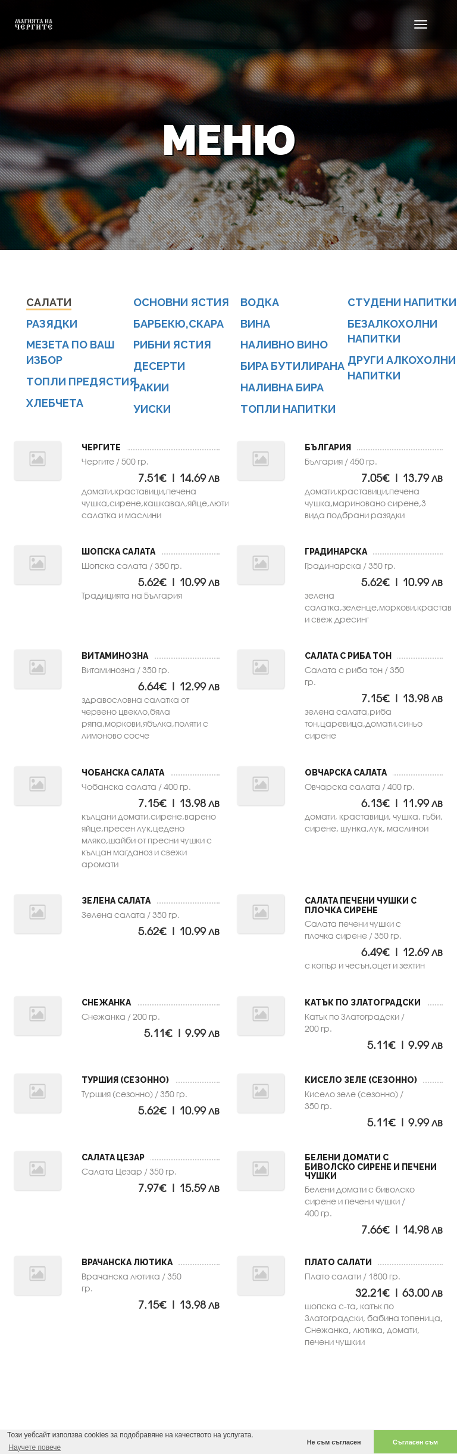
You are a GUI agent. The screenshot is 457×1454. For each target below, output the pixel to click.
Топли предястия (81, 384)
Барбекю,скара (178, 326)
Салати (48, 304)
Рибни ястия (172, 347)
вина (255, 326)
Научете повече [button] (34, 1447)
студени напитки (402, 304)
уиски (152, 411)
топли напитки (288, 411)
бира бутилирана (292, 369)
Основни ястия (181, 304)
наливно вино (284, 347)
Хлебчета (54, 405)
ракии (151, 390)
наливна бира (282, 390)
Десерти (159, 369)
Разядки (51, 326)
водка (259, 304)
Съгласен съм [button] (415, 1442)
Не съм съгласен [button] (334, 1442)
